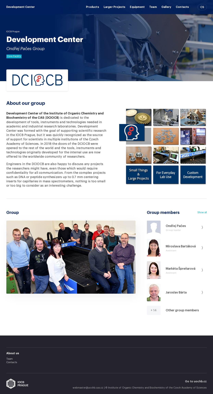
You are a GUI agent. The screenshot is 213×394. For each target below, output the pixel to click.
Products (92, 7)
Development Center (20, 7)
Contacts (182, 7)
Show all (202, 212)
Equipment (137, 7)
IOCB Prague (13, 31)
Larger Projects (114, 7)
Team (153, 7)
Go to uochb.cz (196, 381)
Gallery (166, 7)
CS (202, 7)
